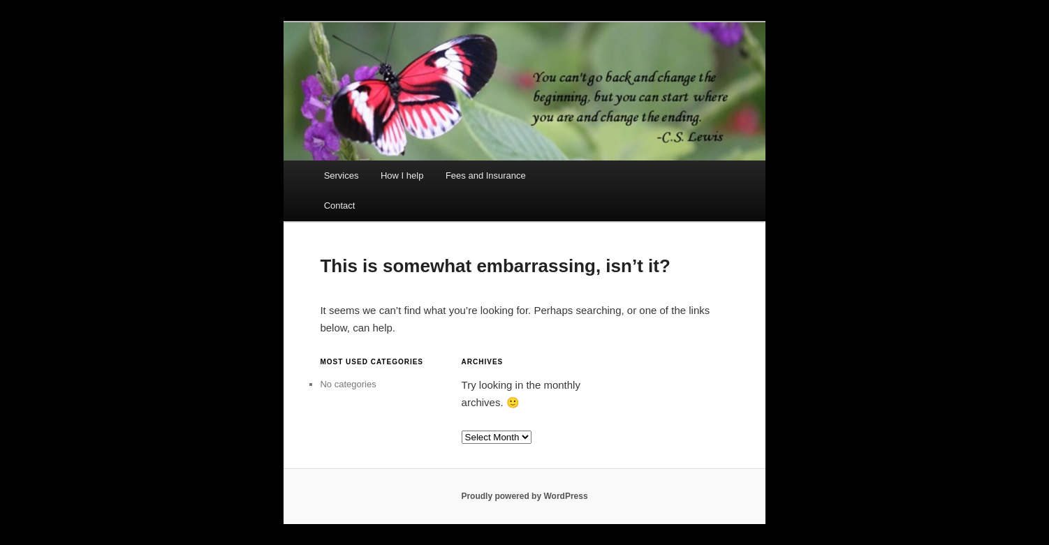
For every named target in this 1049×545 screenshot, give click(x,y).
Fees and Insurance (486, 175)
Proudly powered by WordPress (524, 496)
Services (341, 175)
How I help (402, 175)
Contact (339, 205)
